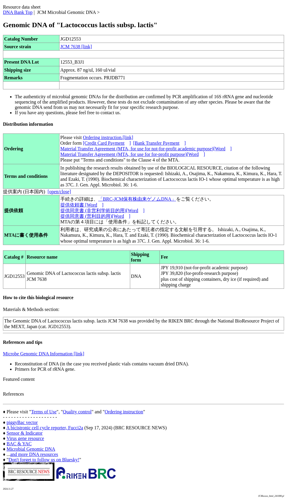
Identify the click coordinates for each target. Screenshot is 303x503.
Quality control (77, 411)
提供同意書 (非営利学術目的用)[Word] (102, 210)
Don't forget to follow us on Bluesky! (44, 459)
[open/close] (59, 191)
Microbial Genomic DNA (31, 449)
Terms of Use (44, 411)
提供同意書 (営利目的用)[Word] (95, 216)
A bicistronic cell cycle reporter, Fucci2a (44, 427)
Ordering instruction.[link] (108, 137)
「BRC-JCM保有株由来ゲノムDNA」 (137, 198)
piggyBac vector (22, 422)
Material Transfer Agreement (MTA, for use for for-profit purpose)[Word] (132, 154)
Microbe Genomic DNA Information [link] (43, 353)
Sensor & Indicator (25, 433)
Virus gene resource (25, 438)
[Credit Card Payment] (107, 143)
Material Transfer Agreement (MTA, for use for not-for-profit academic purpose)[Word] (146, 148)
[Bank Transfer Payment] (159, 143)
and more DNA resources (34, 454)
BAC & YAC (19, 443)
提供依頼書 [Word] (82, 204)
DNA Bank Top (18, 12)
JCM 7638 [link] (76, 46)
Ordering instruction (124, 411)
